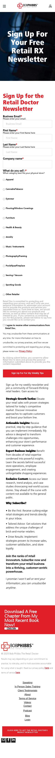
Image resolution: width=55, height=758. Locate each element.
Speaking (27, 682)
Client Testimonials (27, 690)
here (47, 668)
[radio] (27, 180)
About (27, 694)
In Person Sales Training (27, 686)
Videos (27, 702)
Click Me (11, 628)
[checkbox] (27, 237)
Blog (27, 716)
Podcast (27, 710)
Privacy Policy (25, 351)
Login (27, 720)
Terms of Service (27, 698)
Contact (27, 706)
